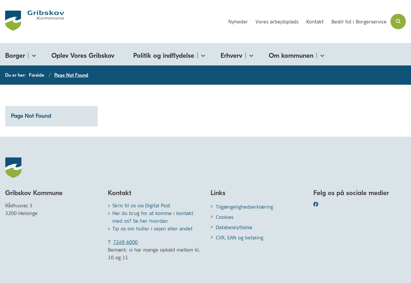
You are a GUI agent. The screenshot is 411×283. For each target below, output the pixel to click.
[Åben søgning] (398, 21)
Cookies (224, 217)
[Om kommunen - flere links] (321, 54)
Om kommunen (291, 55)
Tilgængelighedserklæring (244, 207)
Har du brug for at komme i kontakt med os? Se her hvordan (152, 217)
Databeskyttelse (234, 227)
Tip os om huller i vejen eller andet (152, 229)
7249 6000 (125, 242)
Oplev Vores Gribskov (83, 55)
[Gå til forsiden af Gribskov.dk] (32, 21)
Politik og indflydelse (163, 55)
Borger (15, 55)
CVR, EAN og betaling (239, 238)
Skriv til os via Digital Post (141, 205)
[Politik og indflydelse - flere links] (202, 54)
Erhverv (231, 55)
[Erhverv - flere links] (250, 54)
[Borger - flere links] (33, 54)
